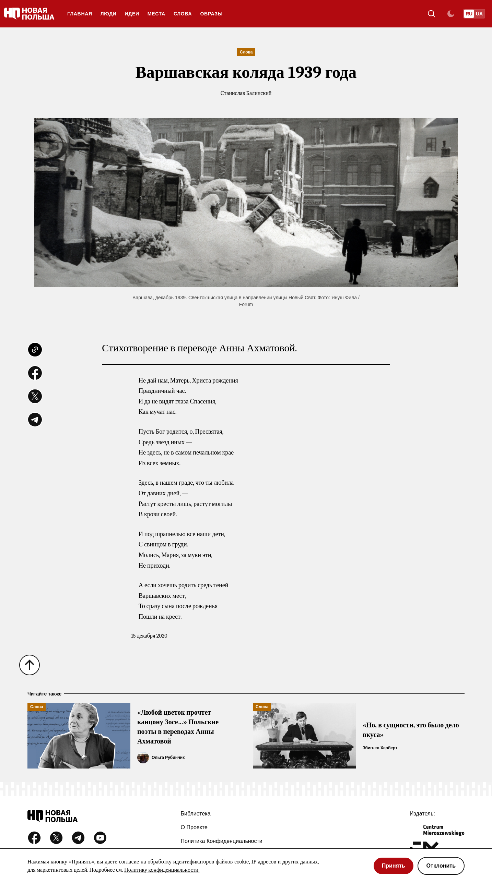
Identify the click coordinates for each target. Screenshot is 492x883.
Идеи (132, 13)
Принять (393, 866)
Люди (109, 13)
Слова (183, 13)
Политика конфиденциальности (221, 841)
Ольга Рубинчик (168, 757)
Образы (211, 13)
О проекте (194, 827)
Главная (79, 13)
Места (156, 13)
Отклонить (441, 866)
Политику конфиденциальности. (161, 870)
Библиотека (196, 814)
